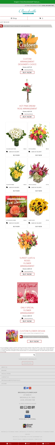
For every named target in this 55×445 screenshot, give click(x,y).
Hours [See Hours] (45, 444)
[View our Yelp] (30, 389)
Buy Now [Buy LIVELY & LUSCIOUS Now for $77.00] (38, 191)
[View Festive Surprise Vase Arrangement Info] (38, 135)
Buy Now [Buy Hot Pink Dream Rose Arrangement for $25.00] (27, 117)
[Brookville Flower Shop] (27, 14)
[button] (27, 416)
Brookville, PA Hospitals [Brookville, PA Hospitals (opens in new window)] (27, 431)
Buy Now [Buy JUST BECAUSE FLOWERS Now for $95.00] (16, 226)
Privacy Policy (17, 439)
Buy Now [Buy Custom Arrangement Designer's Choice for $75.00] (27, 72)
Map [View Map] (27, 444)
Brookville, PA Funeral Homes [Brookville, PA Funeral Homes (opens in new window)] (10, 431)
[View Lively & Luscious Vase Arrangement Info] (38, 171)
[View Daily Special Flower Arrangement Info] (27, 292)
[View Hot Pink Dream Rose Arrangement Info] (27, 91)
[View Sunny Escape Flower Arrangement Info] (38, 207)
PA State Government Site (35, 436)
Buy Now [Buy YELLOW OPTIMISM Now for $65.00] (16, 191)
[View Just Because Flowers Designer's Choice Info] (16, 206)
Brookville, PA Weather (19, 436)
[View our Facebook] (25, 389)
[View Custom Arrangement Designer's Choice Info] (27, 44)
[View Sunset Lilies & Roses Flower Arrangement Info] (27, 243)
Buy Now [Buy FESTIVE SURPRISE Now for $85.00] (38, 155)
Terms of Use (38, 439)
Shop (14, 18)
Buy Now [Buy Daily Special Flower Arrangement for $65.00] (27, 321)
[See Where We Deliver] (27, 363)
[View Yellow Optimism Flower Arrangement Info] (16, 171)
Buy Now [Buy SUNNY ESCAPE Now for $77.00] (38, 226)
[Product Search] (27, 354)
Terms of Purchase (27, 439)
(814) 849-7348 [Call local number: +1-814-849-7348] (50, 5)
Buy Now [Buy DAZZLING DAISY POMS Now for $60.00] (16, 155)
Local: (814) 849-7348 (27, 400)
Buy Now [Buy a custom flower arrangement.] (34, 341)
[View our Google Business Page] (27, 389)
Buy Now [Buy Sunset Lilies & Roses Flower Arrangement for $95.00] (27, 274)
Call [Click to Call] (9, 444)
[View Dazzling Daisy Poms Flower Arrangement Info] (16, 135)
